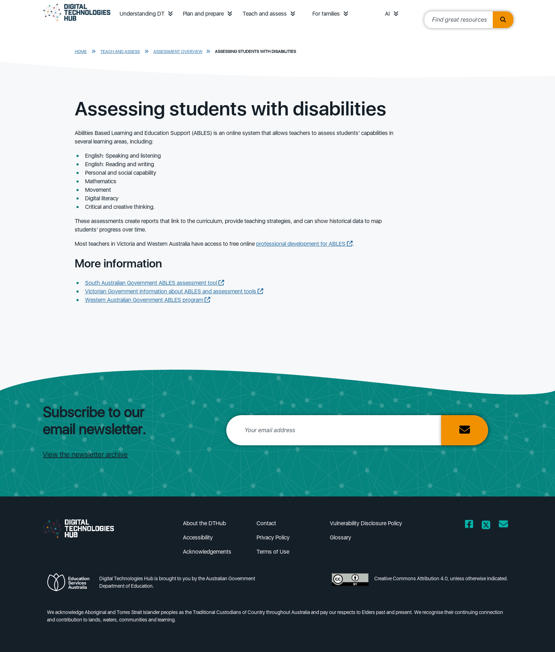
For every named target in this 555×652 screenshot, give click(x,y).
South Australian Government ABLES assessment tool (154, 282)
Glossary (340, 537)
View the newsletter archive (85, 454)
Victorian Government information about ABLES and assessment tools (174, 291)
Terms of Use (273, 551)
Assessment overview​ (177, 51)
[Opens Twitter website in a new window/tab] (486, 525)
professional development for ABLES (304, 243)
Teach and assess (265, 13)
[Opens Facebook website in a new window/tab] (469, 525)
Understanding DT (142, 13)
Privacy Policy (273, 537)
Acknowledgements (207, 551)
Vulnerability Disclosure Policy (366, 523)
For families (326, 13)
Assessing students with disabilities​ (255, 51)
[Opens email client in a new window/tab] (503, 525)
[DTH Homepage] (77, 22)
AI (387, 13)
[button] (170, 13)
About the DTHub (204, 523)
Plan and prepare (203, 13)
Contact (266, 523)
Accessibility (198, 537)
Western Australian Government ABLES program (147, 300)
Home (81, 51)
